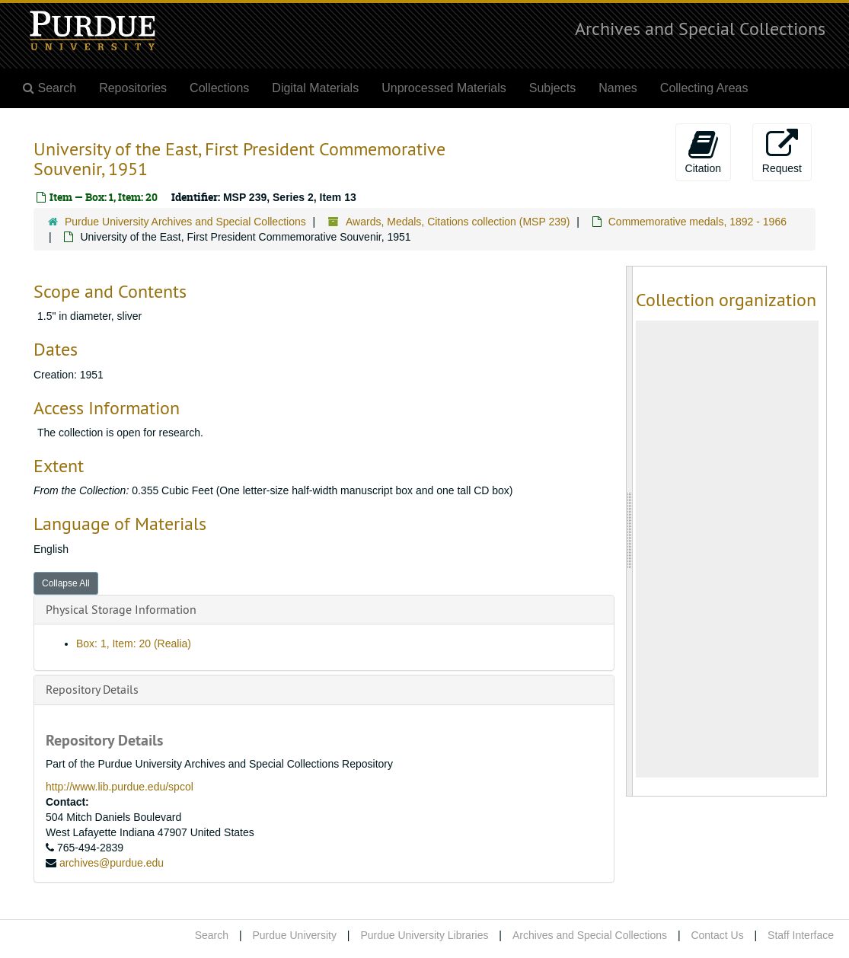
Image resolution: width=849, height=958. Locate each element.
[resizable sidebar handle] (630, 531)
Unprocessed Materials (443, 87)
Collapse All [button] (66, 583)
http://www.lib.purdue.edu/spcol (119, 787)
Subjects (552, 87)
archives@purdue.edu (111, 863)
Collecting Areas (704, 87)
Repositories (133, 87)
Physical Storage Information (121, 609)
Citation (703, 151)
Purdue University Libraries (424, 935)
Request (782, 151)
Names (617, 87)
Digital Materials (315, 87)
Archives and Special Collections (700, 28)
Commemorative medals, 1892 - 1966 (697, 222)
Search (211, 935)
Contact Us (717, 935)
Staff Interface (801, 935)
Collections (219, 87)
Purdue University (294, 935)
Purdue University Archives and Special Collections (185, 222)
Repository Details (92, 689)
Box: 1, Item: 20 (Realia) (133, 643)
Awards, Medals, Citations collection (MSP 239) (458, 222)
